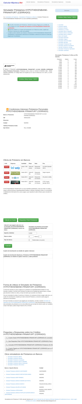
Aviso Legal (73, 399)
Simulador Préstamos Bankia (15, 358)
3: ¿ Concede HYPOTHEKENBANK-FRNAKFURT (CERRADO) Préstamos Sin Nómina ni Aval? (33, 345)
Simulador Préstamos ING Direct (16, 364)
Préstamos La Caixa (63, 29)
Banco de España (62, 36)
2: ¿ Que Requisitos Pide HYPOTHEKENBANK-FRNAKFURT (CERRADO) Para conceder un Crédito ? (35, 341)
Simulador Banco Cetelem (64, 34)
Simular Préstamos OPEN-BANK (14, 390)
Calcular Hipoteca (30, 2)
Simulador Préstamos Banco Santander (18, 363)
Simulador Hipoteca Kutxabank (66, 45)
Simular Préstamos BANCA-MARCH (15, 384)
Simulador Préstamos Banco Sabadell (17, 361)
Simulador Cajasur (63, 39)
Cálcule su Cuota (10, 220)
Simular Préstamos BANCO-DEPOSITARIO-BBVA (18, 374)
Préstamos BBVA (62, 26)
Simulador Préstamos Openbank (66, 48)
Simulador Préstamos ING (64, 44)
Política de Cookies (31, 400)
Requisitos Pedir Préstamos (28, 220)
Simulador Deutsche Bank (64, 40)
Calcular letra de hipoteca (43, 399)
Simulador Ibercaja (63, 42)
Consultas (68, 2)
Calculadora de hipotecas (12, 17)
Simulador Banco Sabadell (65, 31)
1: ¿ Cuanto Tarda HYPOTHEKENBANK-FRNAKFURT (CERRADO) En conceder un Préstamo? (33, 337)
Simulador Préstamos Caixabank (16, 360)
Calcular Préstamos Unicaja (65, 47)
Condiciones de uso (65, 399)
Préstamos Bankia (63, 28)
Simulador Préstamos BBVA (15, 356)
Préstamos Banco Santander (65, 32)
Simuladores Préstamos (43, 2)
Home (34, 399)
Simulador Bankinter (63, 37)
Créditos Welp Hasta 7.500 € (28, 79)
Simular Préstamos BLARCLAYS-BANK (16, 387)
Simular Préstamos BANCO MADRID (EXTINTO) (18, 380)
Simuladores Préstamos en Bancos (28, 17)
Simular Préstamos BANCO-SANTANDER (16, 371)
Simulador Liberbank (63, 50)
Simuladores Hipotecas (57, 2)
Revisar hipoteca (55, 399)
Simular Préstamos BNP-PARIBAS (14, 377)
